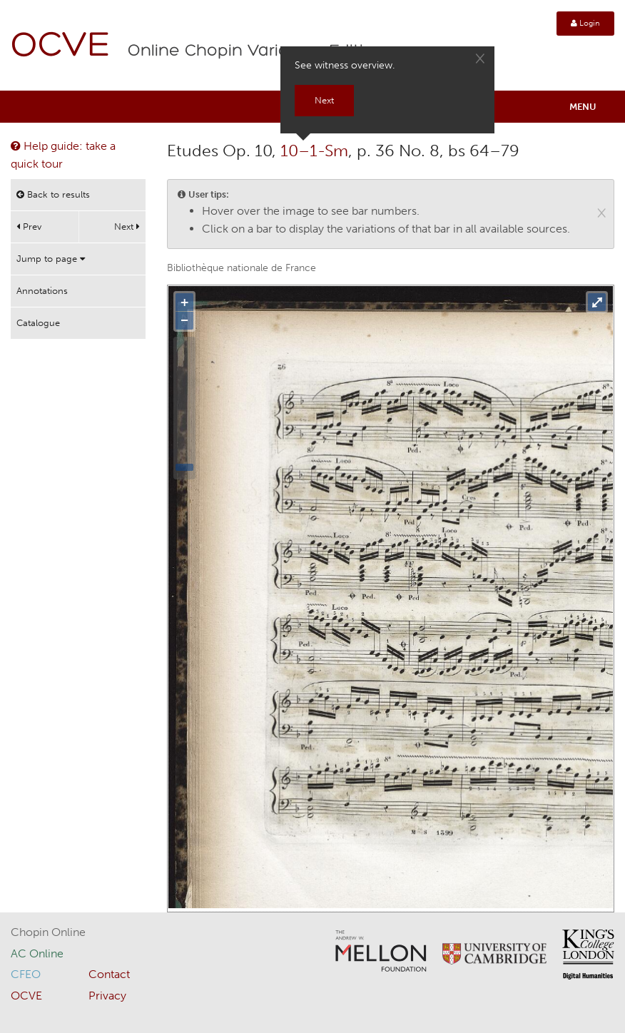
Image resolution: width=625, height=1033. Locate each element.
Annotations (42, 290)
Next (127, 226)
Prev (28, 226)
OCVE (61, 47)
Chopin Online (48, 932)
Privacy (107, 995)
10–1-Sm (314, 151)
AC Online (37, 953)
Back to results (53, 194)
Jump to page (50, 258)
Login (585, 23)
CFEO (26, 974)
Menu (582, 106)
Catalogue (38, 322)
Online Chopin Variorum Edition (256, 51)
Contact (109, 974)
